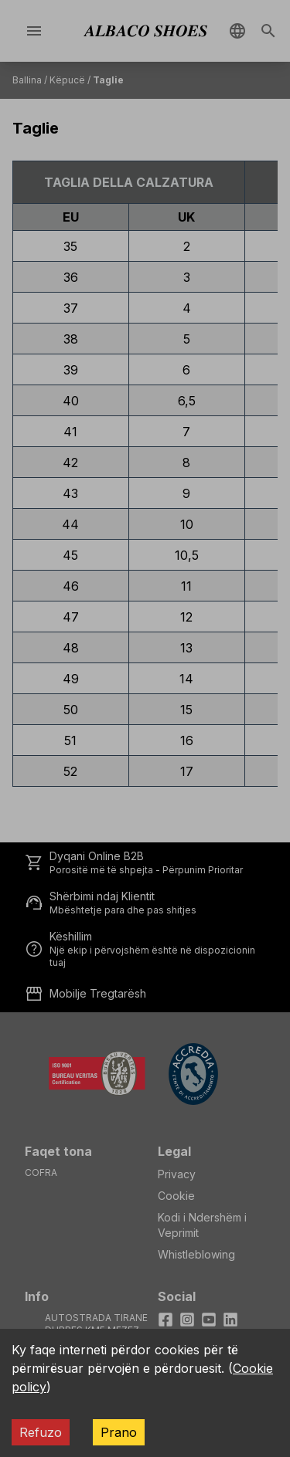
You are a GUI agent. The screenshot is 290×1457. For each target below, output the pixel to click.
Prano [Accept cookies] (119, 1432)
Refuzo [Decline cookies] (40, 1432)
